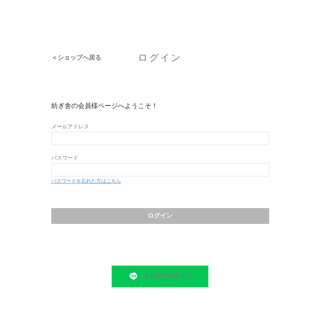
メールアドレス (70, 126)
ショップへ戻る (79, 58)
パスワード (64, 158)
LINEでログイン (169, 276)
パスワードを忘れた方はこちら (86, 181)
